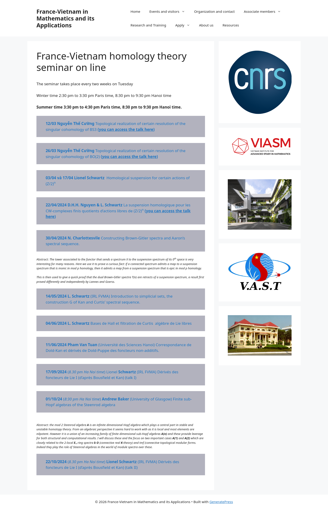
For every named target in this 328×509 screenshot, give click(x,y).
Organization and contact (214, 11)
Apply (185, 25)
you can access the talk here (126, 129)
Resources (231, 25)
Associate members (265, 11)
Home (135, 11)
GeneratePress (221, 501)
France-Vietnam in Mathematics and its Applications (65, 18)
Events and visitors (169, 11)
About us (206, 25)
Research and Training (148, 25)
